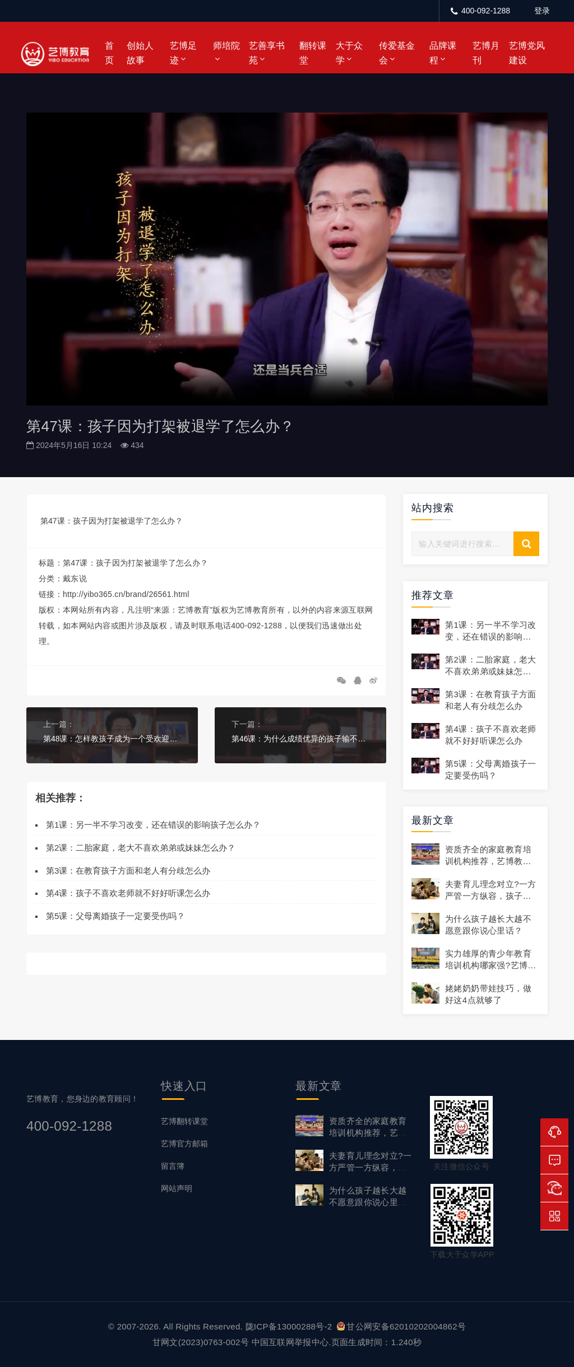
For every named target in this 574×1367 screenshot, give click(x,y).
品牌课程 (442, 53)
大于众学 (349, 53)
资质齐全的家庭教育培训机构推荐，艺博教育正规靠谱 (488, 861)
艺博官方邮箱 (184, 1143)
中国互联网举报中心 (290, 1342)
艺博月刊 (486, 53)
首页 (109, 53)
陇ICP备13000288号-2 (290, 1326)
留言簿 (172, 1165)
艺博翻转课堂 (184, 1121)
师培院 (226, 45)
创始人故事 (140, 53)
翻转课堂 (312, 53)
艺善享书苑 (267, 53)
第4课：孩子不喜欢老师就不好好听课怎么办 (128, 893)
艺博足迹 (183, 53)
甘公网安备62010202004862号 (401, 1326)
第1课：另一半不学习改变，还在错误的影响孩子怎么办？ (153, 824)
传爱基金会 (397, 53)
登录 (542, 10)
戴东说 (75, 578)
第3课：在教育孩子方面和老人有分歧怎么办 (128, 870)
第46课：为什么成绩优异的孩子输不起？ (300, 738)
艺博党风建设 (527, 53)
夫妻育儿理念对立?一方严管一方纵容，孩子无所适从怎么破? (490, 895)
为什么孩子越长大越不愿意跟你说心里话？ (368, 1202)
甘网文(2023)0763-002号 (200, 1342)
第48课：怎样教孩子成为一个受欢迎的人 (112, 738)
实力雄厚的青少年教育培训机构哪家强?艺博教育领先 (490, 965)
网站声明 (176, 1188)
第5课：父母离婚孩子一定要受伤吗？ (115, 916)
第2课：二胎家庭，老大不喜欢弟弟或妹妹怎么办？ (140, 847)
